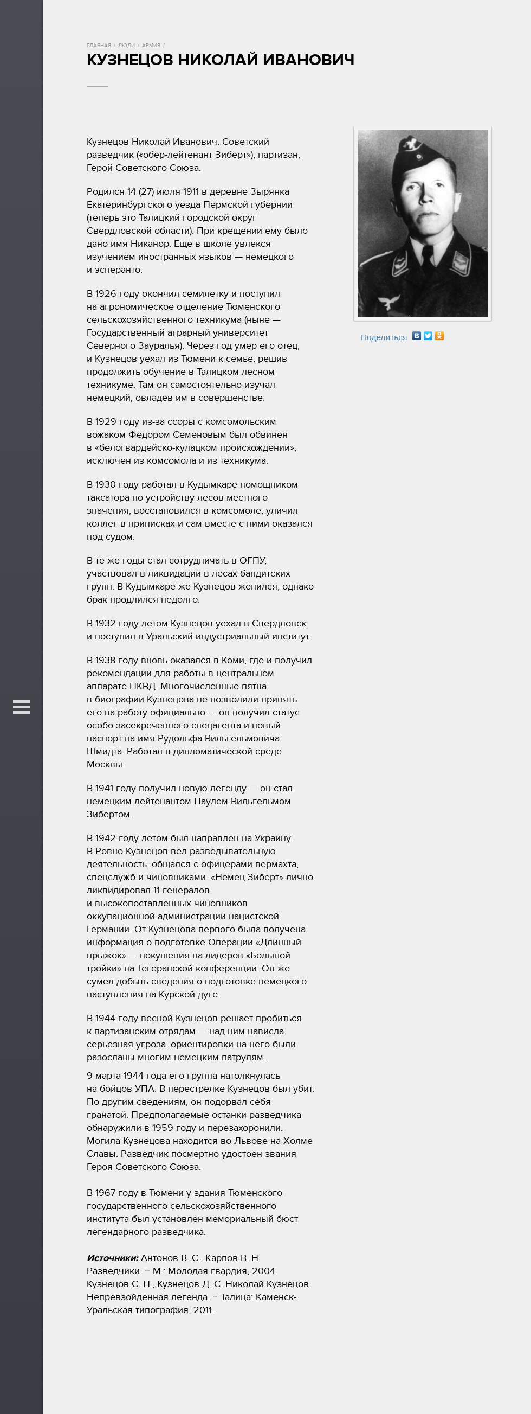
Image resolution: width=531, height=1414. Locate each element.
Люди (126, 45)
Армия (151, 45)
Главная (99, 45)
